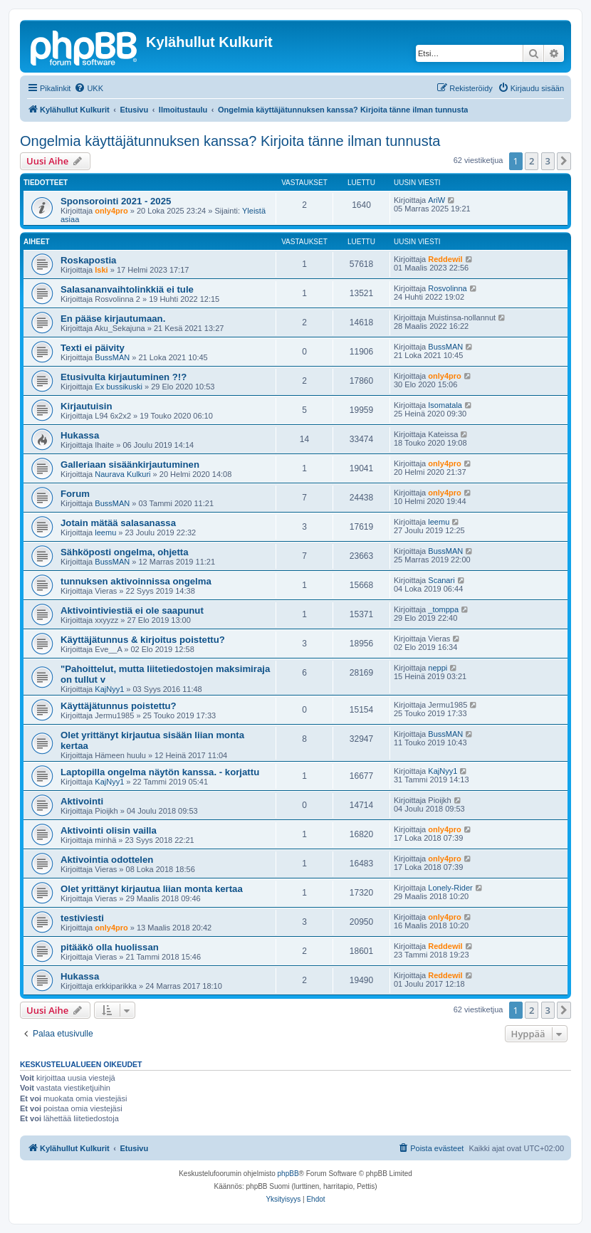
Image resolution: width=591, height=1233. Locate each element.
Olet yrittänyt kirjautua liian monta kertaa (152, 888)
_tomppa (443, 609)
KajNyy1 (109, 689)
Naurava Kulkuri (122, 474)
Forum (75, 493)
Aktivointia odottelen (107, 859)
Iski (101, 270)
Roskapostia (88, 260)
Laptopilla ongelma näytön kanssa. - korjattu (160, 772)
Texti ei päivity (93, 347)
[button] (564, 160)
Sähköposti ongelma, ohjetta (125, 552)
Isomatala (445, 405)
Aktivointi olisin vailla (109, 830)
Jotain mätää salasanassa (118, 523)
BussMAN (112, 357)
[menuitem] (88, 88)
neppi (437, 667)
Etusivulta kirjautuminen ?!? (124, 377)
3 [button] (547, 160)
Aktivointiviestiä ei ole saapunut (132, 610)
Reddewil (445, 259)
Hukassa (80, 435)
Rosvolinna (447, 288)
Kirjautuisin (87, 406)
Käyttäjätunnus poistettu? (119, 706)
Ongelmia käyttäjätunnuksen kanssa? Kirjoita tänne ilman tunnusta (230, 141)
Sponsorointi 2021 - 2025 (116, 201)
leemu (105, 532)
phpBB (288, 1173)
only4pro (111, 210)
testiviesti (82, 918)
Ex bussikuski (118, 386)
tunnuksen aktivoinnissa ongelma (136, 581)
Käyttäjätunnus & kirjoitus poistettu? (143, 639)
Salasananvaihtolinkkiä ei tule (127, 289)
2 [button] (531, 160)
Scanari (441, 580)
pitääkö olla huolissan (110, 947)
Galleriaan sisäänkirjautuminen (130, 464)
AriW (436, 200)
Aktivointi (82, 801)
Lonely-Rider (450, 887)
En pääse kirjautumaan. (113, 318)
